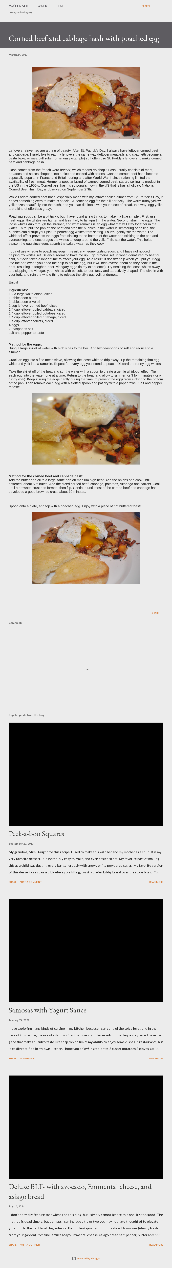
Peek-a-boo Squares (36, 833)
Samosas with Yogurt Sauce (47, 1010)
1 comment (26, 1058)
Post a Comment (30, 882)
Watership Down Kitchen (36, 6)
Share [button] (155, 612)
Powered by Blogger (86, 1258)
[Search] (146, 6)
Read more (156, 882)
